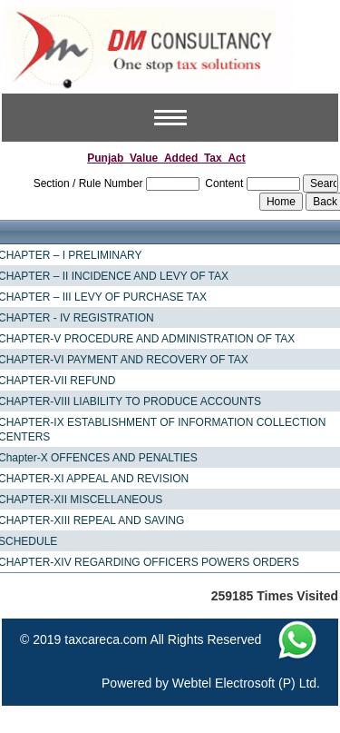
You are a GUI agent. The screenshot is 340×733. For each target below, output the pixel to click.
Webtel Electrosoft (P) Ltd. (246, 683)
